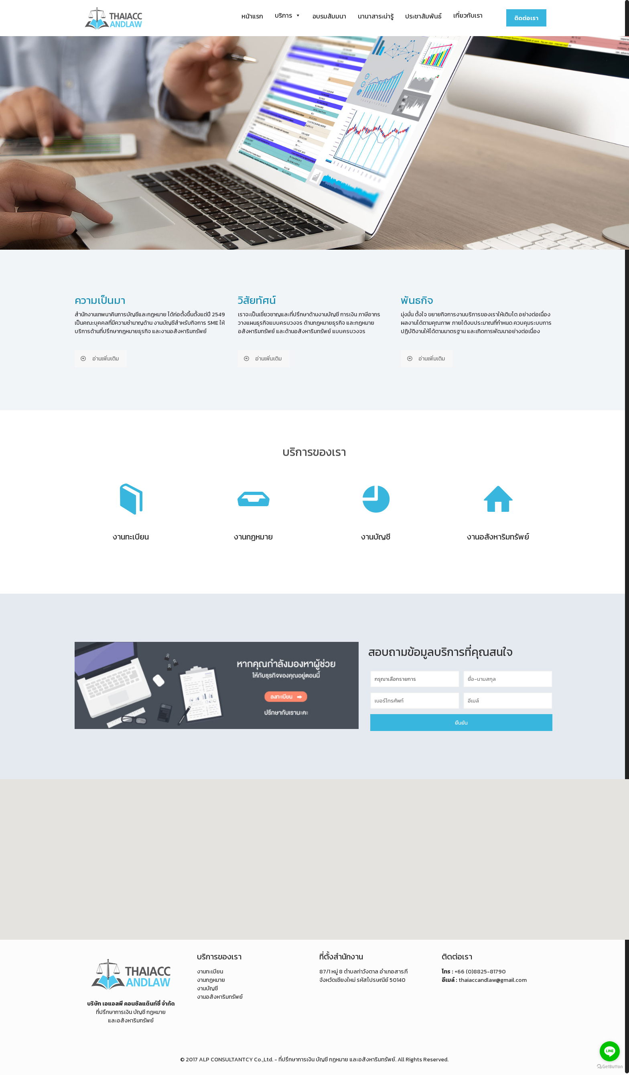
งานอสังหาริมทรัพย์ (220, 995)
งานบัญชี (207, 987)
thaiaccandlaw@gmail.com (493, 978)
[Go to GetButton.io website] (610, 1066)
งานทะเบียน (210, 970)
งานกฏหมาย (211, 978)
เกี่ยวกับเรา (468, 15)
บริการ (288, 15)
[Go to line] (610, 1051)
